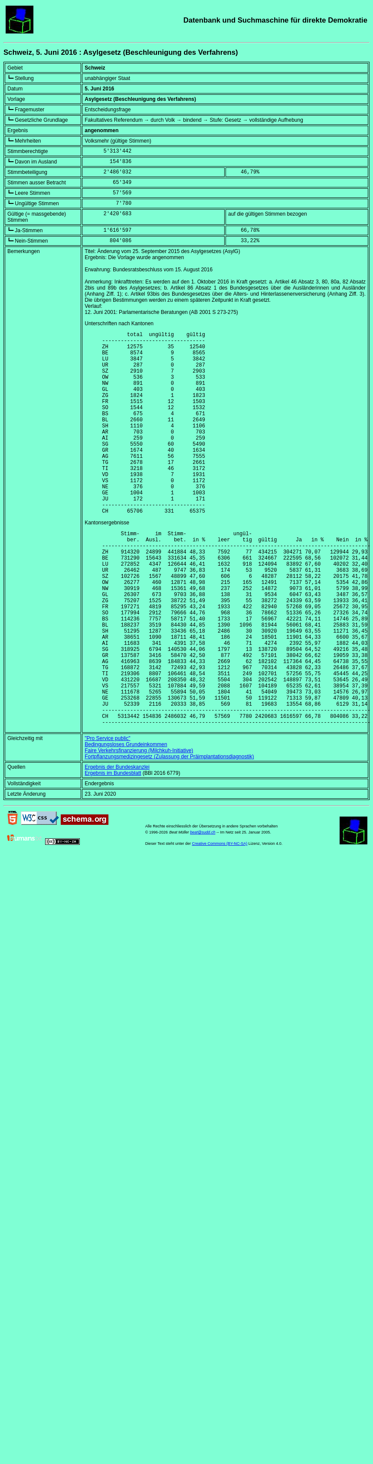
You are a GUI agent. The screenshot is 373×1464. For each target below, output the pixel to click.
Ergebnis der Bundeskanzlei (117, 848)
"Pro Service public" (107, 819)
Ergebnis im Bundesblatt (113, 854)
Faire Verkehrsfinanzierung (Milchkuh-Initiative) (139, 831)
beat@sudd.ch (202, 913)
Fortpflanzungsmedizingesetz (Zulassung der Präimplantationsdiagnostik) (169, 837)
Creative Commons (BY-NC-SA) (220, 924)
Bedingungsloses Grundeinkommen (126, 825)
